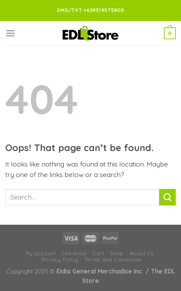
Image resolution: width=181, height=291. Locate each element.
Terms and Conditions (113, 259)
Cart (98, 253)
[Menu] (10, 33)
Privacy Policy (60, 259)
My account (41, 253)
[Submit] (167, 197)
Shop (116, 253)
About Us (141, 253)
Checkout (74, 253)
